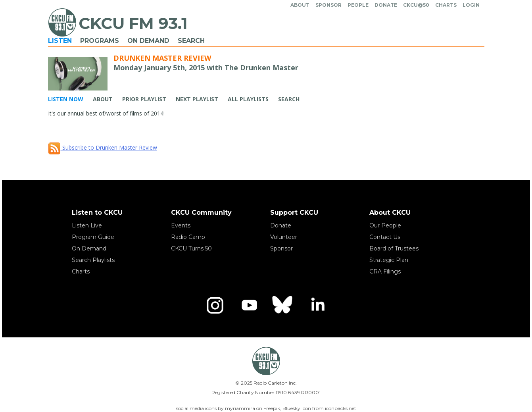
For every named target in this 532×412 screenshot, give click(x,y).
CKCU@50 (416, 5)
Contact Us (384, 237)
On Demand (148, 40)
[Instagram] (215, 305)
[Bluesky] (283, 305)
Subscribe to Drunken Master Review (102, 147)
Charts (446, 5)
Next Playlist (197, 99)
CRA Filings (385, 271)
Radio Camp (188, 237)
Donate (386, 5)
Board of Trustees (394, 248)
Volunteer (283, 237)
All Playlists (248, 99)
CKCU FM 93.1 (133, 23)
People (358, 5)
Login (471, 5)
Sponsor (328, 5)
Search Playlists (93, 260)
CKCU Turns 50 (191, 248)
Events (180, 225)
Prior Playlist (144, 99)
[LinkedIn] (317, 305)
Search (191, 40)
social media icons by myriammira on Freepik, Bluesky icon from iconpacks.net (266, 408)
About (299, 5)
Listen (60, 40)
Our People (385, 225)
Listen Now (65, 99)
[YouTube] (249, 305)
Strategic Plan (388, 260)
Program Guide (93, 237)
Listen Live (87, 225)
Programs (99, 40)
